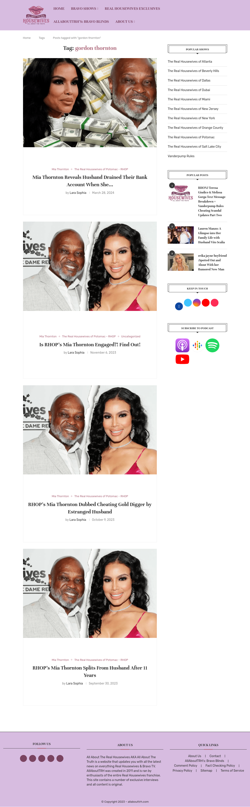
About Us (124, 21)
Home (59, 8)
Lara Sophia (78, 193)
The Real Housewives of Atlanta (190, 62)
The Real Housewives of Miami (189, 99)
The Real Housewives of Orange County (195, 128)
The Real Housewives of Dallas (189, 80)
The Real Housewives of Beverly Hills (193, 71)
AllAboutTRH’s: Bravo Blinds (81, 21)
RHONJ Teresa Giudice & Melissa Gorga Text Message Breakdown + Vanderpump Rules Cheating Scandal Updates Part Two (211, 201)
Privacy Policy (182, 771)
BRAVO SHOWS (83, 8)
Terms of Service (232, 771)
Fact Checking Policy (220, 766)
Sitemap (206, 771)
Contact (215, 756)
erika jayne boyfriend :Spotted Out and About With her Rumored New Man (212, 262)
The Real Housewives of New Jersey (193, 109)
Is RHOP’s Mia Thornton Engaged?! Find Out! (89, 344)
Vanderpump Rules (181, 156)
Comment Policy (185, 766)
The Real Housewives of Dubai (189, 90)
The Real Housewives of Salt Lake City (194, 147)
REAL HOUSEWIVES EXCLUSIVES (132, 8)
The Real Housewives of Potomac (191, 137)
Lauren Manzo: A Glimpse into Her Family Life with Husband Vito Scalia (211, 235)
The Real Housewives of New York (191, 118)
